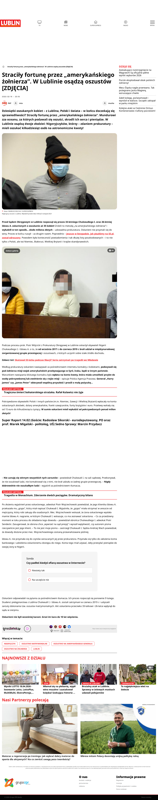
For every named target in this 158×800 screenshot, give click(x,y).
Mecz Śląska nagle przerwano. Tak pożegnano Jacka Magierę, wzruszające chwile (136, 90)
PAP (9, 103)
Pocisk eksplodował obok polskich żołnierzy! (137, 81)
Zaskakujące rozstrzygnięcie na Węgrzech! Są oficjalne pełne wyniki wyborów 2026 (135, 73)
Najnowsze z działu (23, 658)
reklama (82, 786)
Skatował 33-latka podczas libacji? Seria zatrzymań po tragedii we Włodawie (56, 359)
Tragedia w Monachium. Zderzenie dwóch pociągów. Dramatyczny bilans (48, 495)
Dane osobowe (121, 789)
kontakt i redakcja (85, 780)
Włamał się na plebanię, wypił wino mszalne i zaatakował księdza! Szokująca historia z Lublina (59, 689)
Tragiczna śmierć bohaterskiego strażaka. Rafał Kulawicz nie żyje (43, 392)
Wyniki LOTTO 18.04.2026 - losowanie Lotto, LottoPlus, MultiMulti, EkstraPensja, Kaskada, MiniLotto (19, 689)
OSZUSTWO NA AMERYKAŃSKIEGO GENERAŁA (72, 643)
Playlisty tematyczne (65, 630)
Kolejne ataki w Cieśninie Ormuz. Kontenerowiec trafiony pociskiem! (137, 109)
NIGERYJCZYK (9, 643)
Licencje (119, 783)
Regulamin (120, 780)
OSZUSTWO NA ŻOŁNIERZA (15, 649)
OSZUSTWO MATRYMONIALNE (34, 643)
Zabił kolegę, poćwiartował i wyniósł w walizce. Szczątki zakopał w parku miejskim (137, 100)
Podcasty (54, 630)
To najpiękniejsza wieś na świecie (137, 688)
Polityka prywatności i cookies (126, 786)
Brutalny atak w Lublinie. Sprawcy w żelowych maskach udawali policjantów (98, 689)
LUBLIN (36, 649)
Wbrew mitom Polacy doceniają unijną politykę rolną (109, 756)
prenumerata (83, 783)
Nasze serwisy (147, 797)
